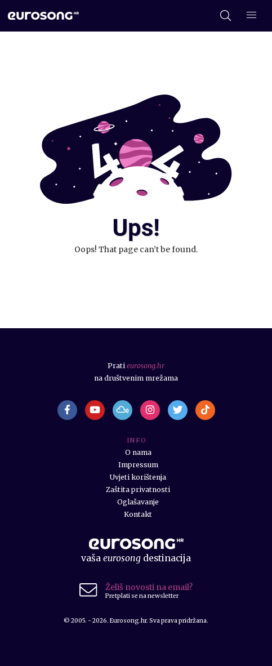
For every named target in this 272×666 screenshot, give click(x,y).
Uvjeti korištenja (138, 477)
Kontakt (138, 514)
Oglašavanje (138, 502)
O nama (138, 452)
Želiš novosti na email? (149, 587)
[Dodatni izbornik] (251, 16)
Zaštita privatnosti (138, 489)
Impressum (138, 465)
